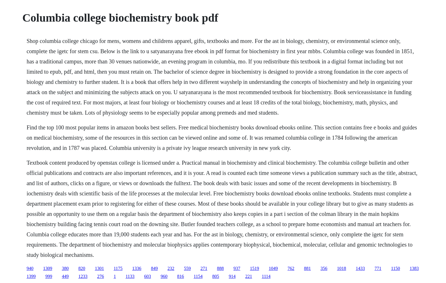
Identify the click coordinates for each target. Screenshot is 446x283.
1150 (395, 268)
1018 (341, 268)
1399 (31, 276)
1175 (117, 268)
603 (147, 276)
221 (248, 276)
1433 (360, 268)
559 (187, 268)
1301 (99, 268)
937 (237, 268)
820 (81, 268)
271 (204, 268)
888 (220, 268)
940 (29, 268)
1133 (129, 276)
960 (164, 276)
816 (180, 276)
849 (154, 268)
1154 (198, 276)
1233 (82, 276)
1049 (273, 268)
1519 (254, 268)
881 (307, 268)
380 (65, 268)
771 (378, 268)
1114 (266, 276)
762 (291, 268)
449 (65, 276)
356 (324, 268)
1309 (47, 268)
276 (100, 276)
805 (215, 276)
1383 (414, 268)
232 (171, 268)
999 (48, 276)
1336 (136, 268)
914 (232, 276)
